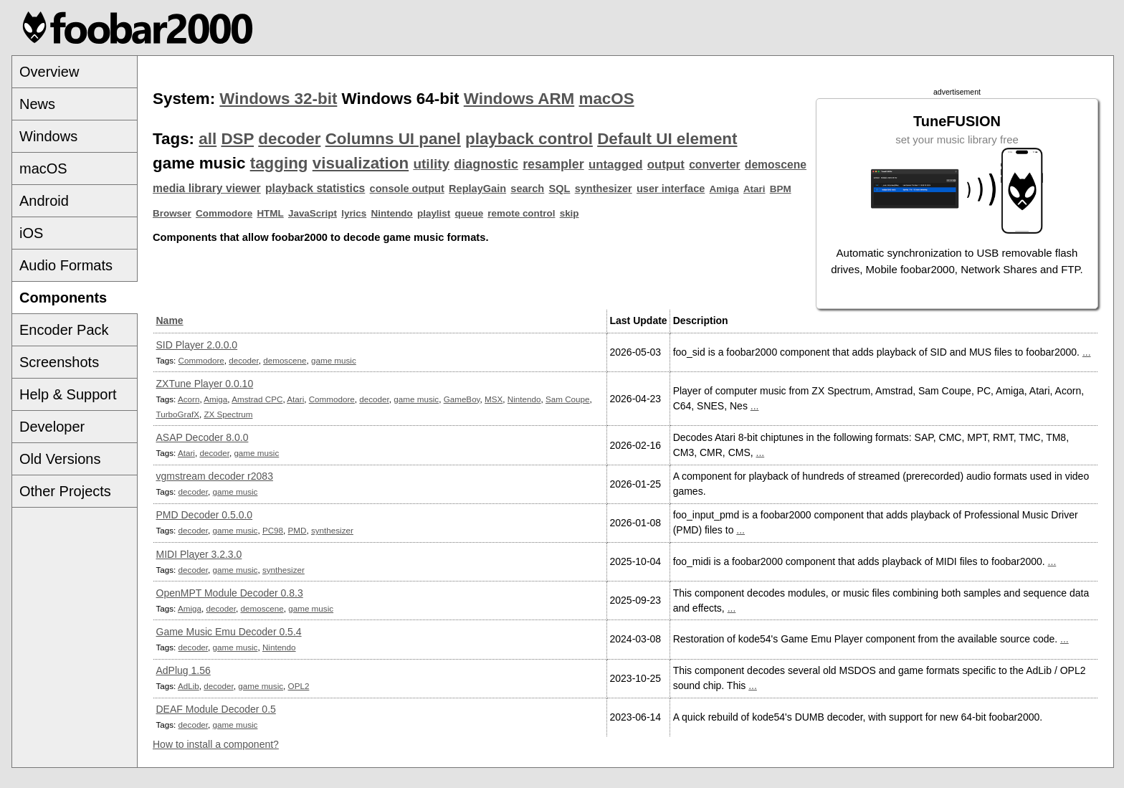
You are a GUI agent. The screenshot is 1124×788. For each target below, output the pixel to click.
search (527, 188)
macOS (43, 168)
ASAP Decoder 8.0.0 (202, 437)
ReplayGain (477, 188)
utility (431, 163)
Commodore (224, 213)
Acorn (188, 399)
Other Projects (65, 491)
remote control (521, 213)
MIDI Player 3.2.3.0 (199, 554)
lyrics (353, 213)
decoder (289, 139)
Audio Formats (66, 265)
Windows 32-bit (278, 99)
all (207, 139)
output (666, 164)
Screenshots (59, 362)
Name (170, 320)
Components (63, 297)
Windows (48, 136)
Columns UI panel (393, 139)
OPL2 (299, 685)
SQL (560, 188)
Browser (172, 213)
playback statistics (315, 188)
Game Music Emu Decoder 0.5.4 (229, 631)
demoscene (775, 164)
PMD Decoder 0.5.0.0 (204, 515)
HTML (270, 213)
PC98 (272, 530)
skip (569, 213)
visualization (361, 163)
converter (714, 164)
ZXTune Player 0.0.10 (205, 383)
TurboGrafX (177, 414)
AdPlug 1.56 (183, 670)
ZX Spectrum (228, 414)
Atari (754, 189)
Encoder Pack (64, 330)
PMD (297, 530)
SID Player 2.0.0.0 (197, 345)
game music (333, 360)
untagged (616, 164)
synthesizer (603, 188)
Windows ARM (519, 99)
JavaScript (312, 213)
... (1086, 352)
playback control (529, 139)
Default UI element (667, 139)
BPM (780, 189)
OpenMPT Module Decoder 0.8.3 (229, 593)
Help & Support (68, 394)
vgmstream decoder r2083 (214, 476)
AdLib (188, 685)
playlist (433, 213)
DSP (237, 139)
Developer (52, 427)
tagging (279, 163)
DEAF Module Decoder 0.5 (216, 709)
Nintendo (392, 213)
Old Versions (59, 459)
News (37, 104)
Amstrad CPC (257, 399)
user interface (671, 188)
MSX (494, 399)
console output (407, 188)
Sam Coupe (568, 399)
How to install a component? (216, 744)
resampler (553, 164)
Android (44, 201)
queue (469, 213)
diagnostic (486, 164)
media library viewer (207, 188)
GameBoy (462, 399)
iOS (31, 233)
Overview (49, 72)
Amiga (724, 189)
